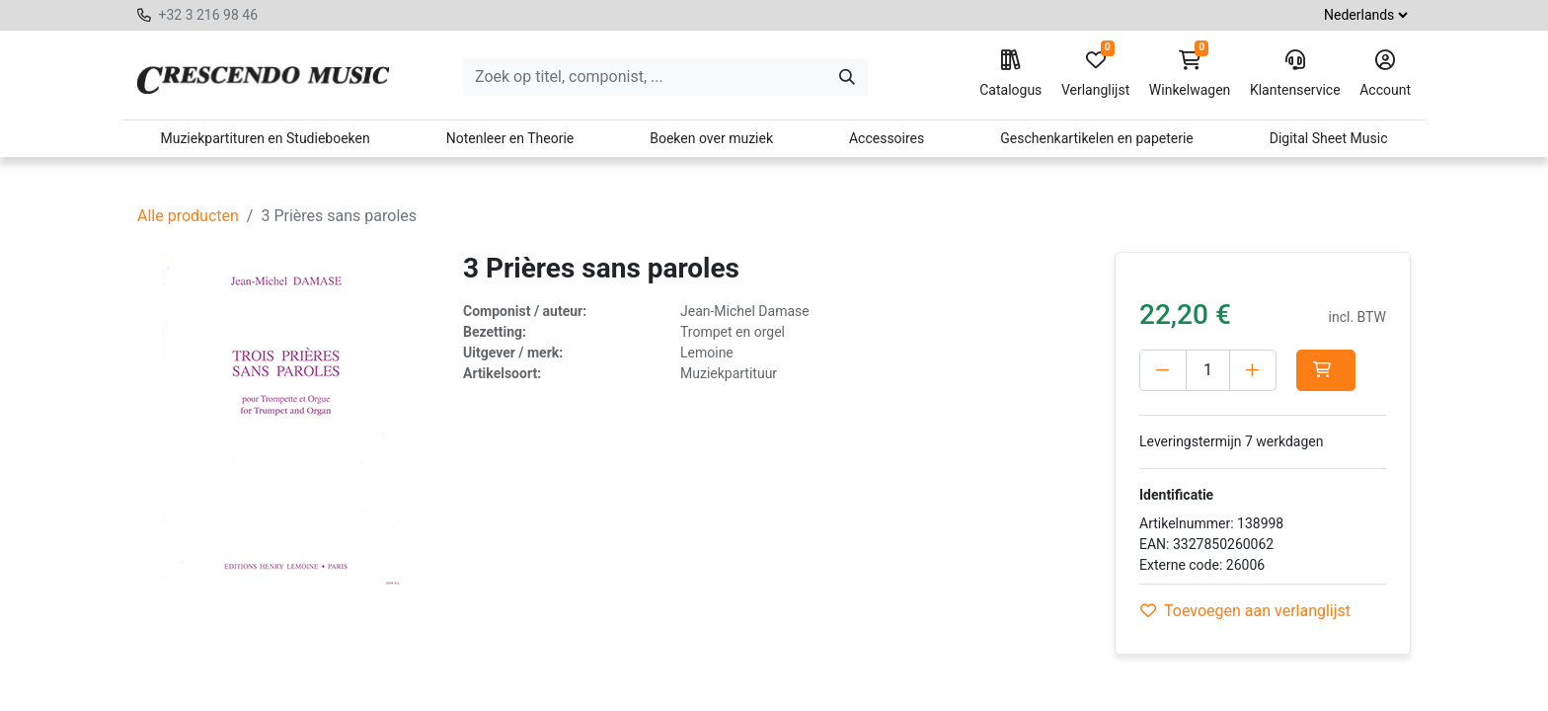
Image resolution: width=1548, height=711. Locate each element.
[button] (1325, 370)
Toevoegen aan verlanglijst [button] (1245, 610)
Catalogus (1010, 74)
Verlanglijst (1095, 74)
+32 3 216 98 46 (208, 15)
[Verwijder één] (1163, 370)
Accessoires (886, 138)
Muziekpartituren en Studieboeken (264, 138)
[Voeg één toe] (1253, 370)
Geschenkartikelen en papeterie (1097, 138)
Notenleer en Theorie (510, 138)
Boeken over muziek (711, 138)
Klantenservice (1295, 74)
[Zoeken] (847, 77)
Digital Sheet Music (1329, 138)
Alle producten (188, 215)
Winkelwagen (1190, 74)
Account (1385, 74)
